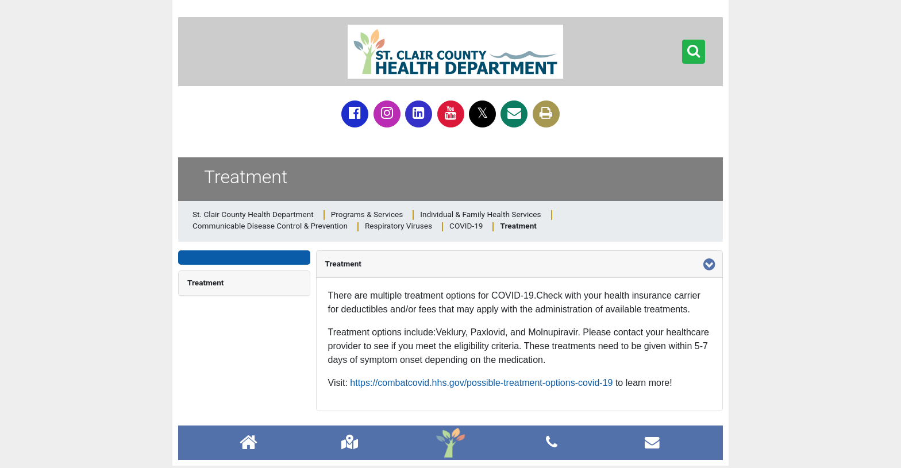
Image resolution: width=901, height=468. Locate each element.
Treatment (205, 282)
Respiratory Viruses (398, 225)
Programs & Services (367, 214)
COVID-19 (466, 225)
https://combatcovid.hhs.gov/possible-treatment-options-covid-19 (481, 383)
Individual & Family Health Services (480, 214)
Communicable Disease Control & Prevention (270, 225)
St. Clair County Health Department (253, 214)
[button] (693, 52)
